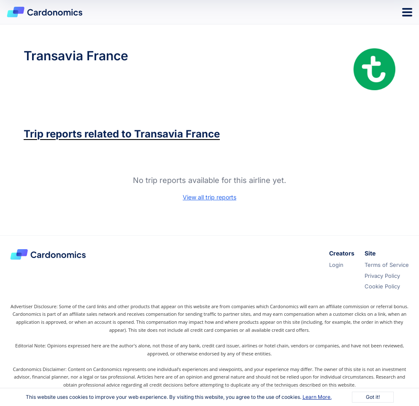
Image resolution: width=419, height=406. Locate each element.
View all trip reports (209, 197)
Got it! (373, 397)
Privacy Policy (382, 275)
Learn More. (317, 397)
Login (336, 264)
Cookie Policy (382, 286)
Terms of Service (387, 264)
